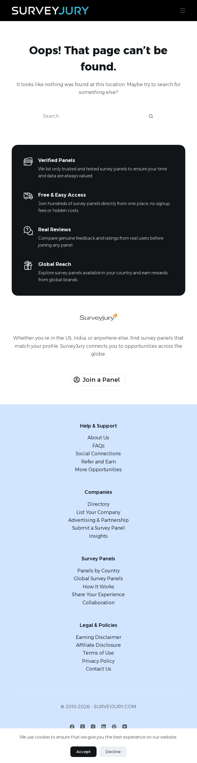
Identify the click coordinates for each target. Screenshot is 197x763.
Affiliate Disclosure (98, 645)
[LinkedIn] (103, 726)
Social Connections (98, 453)
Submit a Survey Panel (98, 528)
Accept (83, 751)
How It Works (98, 587)
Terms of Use (98, 653)
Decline (113, 751)
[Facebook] (72, 726)
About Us (98, 438)
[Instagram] (93, 726)
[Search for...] (90, 116)
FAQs (98, 446)
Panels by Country (98, 571)
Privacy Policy (98, 661)
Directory (98, 504)
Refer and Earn (98, 462)
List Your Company (98, 512)
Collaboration (98, 603)
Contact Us (98, 669)
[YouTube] (124, 726)
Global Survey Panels (98, 578)
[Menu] (182, 10)
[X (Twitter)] (82, 726)
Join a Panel (97, 379)
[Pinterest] (114, 726)
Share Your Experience (98, 594)
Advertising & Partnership (98, 520)
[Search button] (150, 116)
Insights (98, 536)
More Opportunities (98, 469)
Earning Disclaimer (98, 637)
